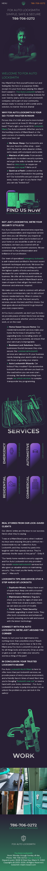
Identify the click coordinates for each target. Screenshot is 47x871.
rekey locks (20, 164)
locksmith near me (25, 681)
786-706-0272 (38, 3)
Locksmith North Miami (21, 669)
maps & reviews (33, 858)
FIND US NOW (23, 210)
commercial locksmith (28, 351)
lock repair (20, 167)
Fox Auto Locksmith (26, 92)
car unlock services (22, 378)
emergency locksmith (34, 258)
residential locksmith (21, 564)
